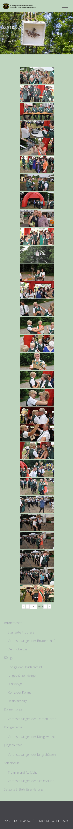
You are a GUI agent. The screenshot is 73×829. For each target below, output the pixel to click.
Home (6, 36)
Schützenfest (54, 36)
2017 (37, 36)
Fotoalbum (21, 36)
